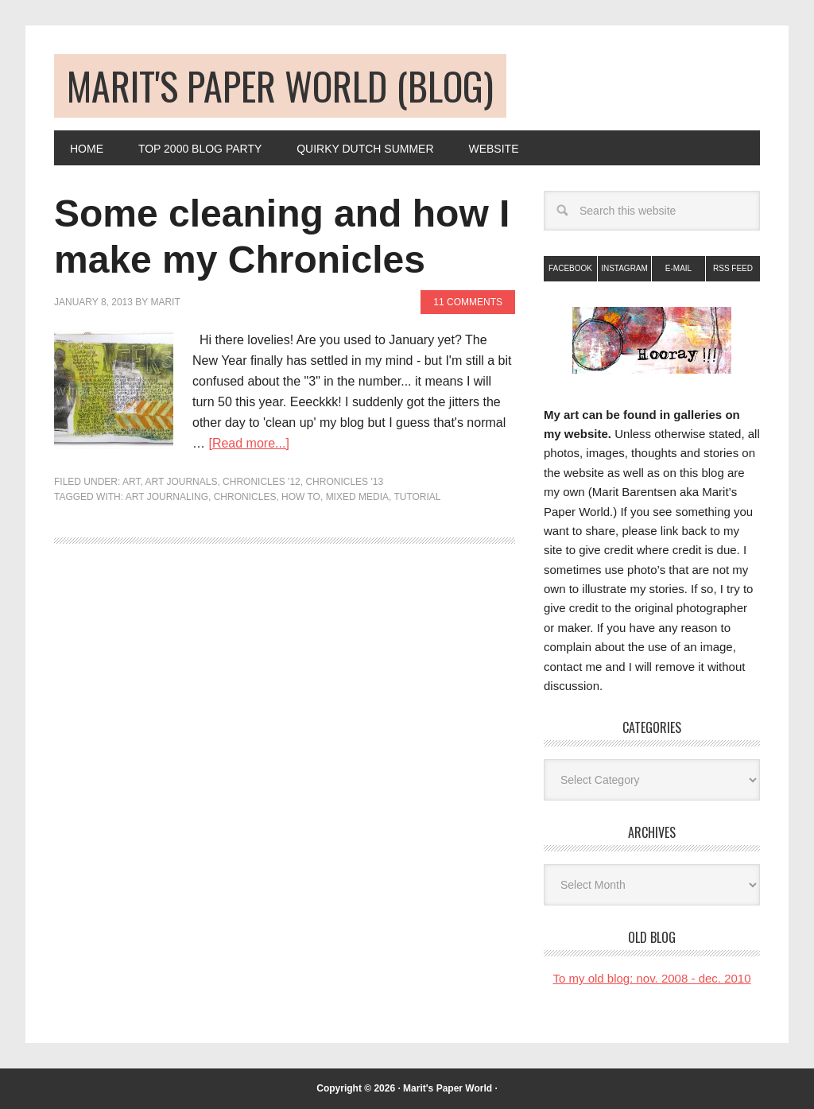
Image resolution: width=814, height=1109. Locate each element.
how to (300, 496)
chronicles (245, 496)
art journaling (167, 496)
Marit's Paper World (447, 1088)
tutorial (416, 496)
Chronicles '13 (344, 481)
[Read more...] (248, 443)
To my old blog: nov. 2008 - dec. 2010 (651, 978)
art (131, 481)
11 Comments (467, 302)
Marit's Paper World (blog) (280, 85)
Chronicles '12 (261, 481)
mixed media (357, 496)
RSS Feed (733, 268)
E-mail (678, 268)
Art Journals (181, 481)
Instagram (624, 268)
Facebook (570, 268)
